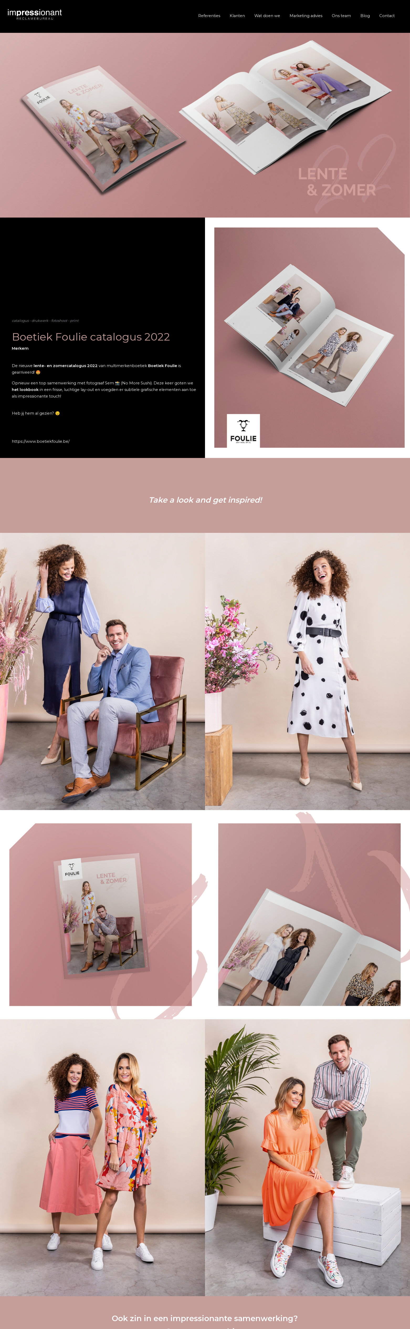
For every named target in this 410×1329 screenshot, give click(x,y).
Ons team (341, 15)
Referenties (209, 15)
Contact (387, 15)
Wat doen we (267, 15)
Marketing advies (306, 15)
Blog (365, 15)
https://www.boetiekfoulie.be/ (41, 441)
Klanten (237, 15)
